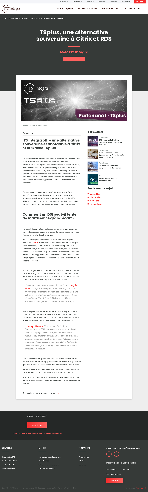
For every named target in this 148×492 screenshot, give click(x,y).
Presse (24, 18)
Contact (140, 2)
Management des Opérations (49, 457)
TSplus (34, 242)
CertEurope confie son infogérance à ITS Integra (110, 166)
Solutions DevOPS (131, 8)
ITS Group (82, 461)
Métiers (89, 2)
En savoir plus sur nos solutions (40, 393)
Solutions (94, 200)
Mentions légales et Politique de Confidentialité (39, 488)
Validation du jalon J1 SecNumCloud (108, 179)
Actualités (113, 2)
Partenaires (76, 2)
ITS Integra (62, 2)
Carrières (82, 465)
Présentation (84, 457)
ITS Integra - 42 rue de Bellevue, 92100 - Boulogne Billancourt (37, 433)
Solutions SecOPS (110, 8)
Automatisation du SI (47, 468)
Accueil (7, 18)
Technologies (96, 204)
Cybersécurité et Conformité (49, 465)
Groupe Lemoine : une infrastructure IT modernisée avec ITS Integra (111, 155)
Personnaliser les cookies (67, 488)
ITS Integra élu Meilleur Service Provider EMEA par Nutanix (110, 142)
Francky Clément (34, 326)
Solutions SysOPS (65, 8)
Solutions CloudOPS (87, 8)
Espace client (125, 2)
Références (101, 2)
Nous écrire (37, 425)
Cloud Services (44, 461)
